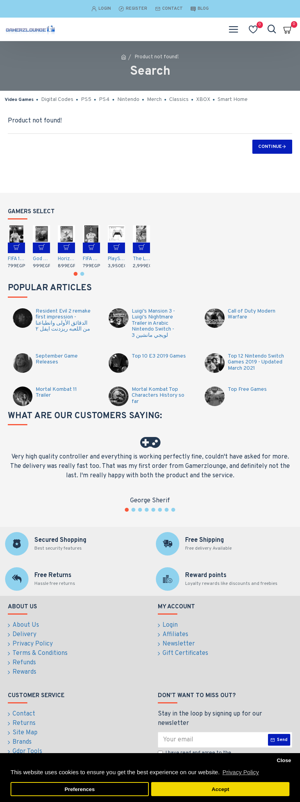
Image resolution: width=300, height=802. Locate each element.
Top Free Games (247, 389)
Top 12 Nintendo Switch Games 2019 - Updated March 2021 (256, 362)
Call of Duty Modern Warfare (251, 314)
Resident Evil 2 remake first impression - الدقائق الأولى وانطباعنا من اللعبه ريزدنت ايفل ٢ (63, 320)
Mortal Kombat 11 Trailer (56, 393)
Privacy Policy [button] (240, 772)
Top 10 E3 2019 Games (159, 356)
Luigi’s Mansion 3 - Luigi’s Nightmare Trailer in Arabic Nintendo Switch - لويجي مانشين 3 (153, 323)
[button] (76, 274)
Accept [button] (220, 789)
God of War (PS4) (41, 259)
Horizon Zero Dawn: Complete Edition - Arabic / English (66, 259)
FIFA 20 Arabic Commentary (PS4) (91, 259)
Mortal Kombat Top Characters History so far (158, 396)
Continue (270, 147)
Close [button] (284, 760)
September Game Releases (57, 359)
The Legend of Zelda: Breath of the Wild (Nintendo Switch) (141, 259)
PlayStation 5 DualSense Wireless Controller (116, 259)
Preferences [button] (79, 789)
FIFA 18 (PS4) (16, 259)
